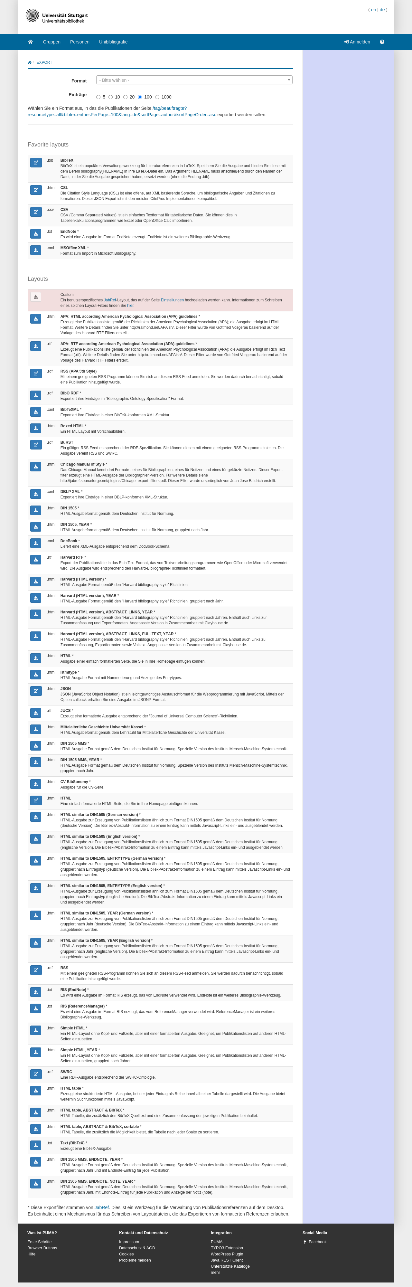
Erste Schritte (39, 1242)
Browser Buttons (42, 1248)
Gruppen (52, 41)
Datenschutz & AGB (137, 1248)
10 (114, 96)
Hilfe (31, 1254)
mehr (215, 1272)
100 (145, 96)
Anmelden (357, 41)
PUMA (216, 1242)
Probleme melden (135, 1260)
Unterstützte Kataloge (230, 1266)
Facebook (317, 1242)
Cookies (126, 1254)
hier (130, 305)
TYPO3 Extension (227, 1248)
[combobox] (194, 79)
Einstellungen (172, 300)
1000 (163, 96)
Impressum (129, 1242)
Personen (79, 41)
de (382, 9)
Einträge (78, 94)
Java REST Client (227, 1260)
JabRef (110, 300)
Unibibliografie (113, 41)
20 (129, 96)
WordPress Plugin (227, 1254)
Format (79, 80)
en (373, 9)
